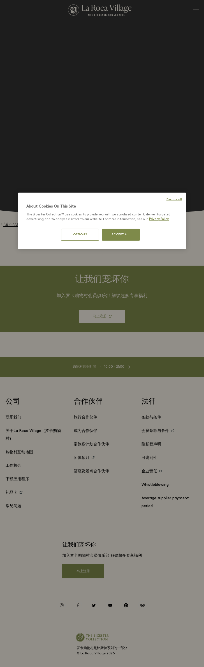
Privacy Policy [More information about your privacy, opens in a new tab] (159, 219)
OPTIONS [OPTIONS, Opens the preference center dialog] (80, 234)
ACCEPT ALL (121, 234)
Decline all (174, 199)
